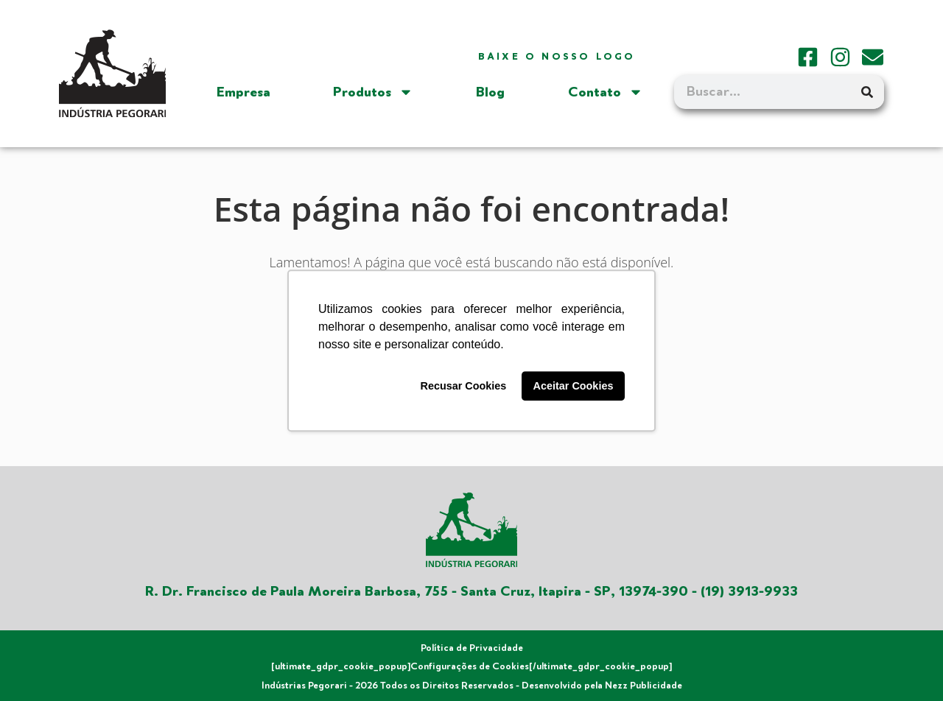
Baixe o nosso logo (557, 57)
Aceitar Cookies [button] (573, 386)
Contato (605, 92)
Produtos (373, 92)
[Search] (867, 92)
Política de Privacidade (472, 648)
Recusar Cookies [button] (464, 386)
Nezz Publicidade (643, 685)
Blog (490, 92)
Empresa (243, 92)
